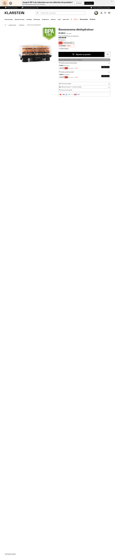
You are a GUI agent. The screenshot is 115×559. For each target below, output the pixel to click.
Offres (96, 19)
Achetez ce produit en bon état (69, 71)
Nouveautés (104, 19)
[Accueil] (7, 25)
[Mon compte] (101, 12)
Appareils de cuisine (14, 25)
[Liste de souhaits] (105, 12)
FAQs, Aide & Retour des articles (101, 7)
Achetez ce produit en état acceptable (71, 62)
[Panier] (109, 12)
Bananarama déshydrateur (38, 25)
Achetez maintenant (87, 3)
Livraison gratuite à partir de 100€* (33, 7)
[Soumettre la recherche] (37, 13)
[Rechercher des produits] (60, 13)
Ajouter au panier (81, 54)
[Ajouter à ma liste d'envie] (107, 54)
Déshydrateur (25, 25)
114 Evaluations (62, 40)
